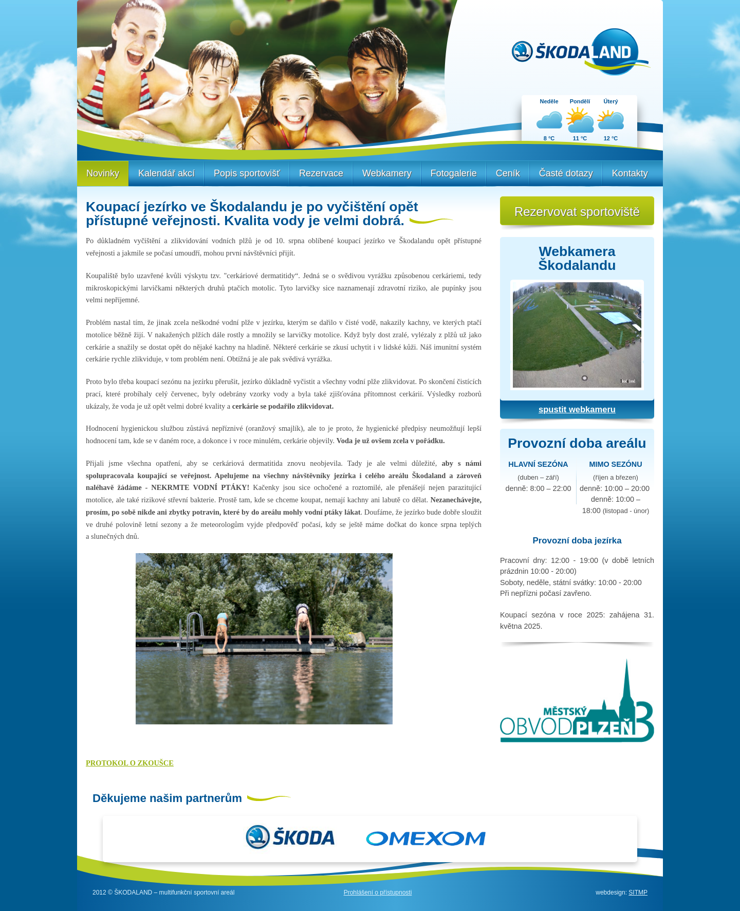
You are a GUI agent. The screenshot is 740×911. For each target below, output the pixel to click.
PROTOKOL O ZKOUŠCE (130, 763)
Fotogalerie (454, 173)
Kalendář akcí (166, 173)
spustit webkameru (577, 409)
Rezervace (321, 173)
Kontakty (630, 173)
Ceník (508, 173)
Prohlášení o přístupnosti (378, 892)
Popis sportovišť (247, 173)
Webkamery (387, 173)
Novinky (102, 173)
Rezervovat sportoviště (577, 211)
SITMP (637, 892)
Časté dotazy (566, 173)
